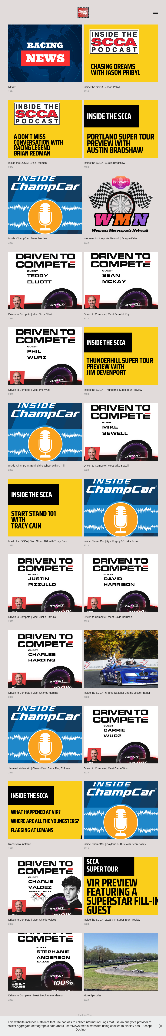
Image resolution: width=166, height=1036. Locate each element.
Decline (80, 1029)
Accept (147, 1026)
